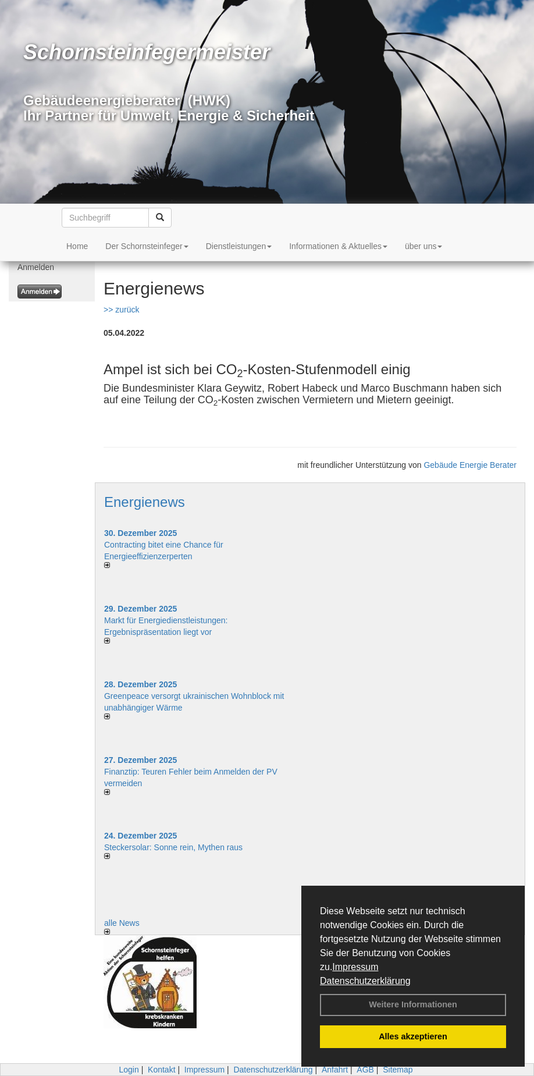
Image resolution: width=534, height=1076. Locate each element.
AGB (365, 1069)
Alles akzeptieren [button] (413, 1036)
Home (77, 246)
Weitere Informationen (413, 1004)
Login (128, 1069)
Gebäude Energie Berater (470, 465)
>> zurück (121, 309)
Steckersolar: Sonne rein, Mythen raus (173, 847)
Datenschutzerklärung (365, 981)
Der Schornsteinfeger (146, 246)
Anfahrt (335, 1069)
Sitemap (397, 1069)
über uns (423, 246)
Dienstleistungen (239, 246)
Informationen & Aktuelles (338, 246)
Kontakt (161, 1069)
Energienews (144, 502)
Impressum (355, 967)
